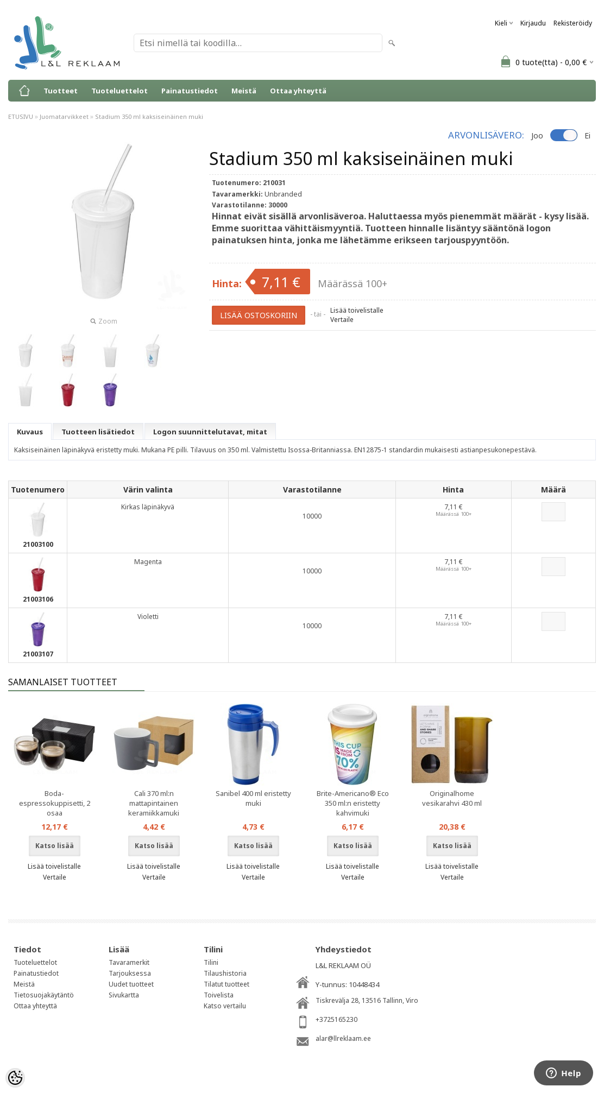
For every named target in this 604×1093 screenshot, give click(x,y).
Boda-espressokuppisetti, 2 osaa (54, 803)
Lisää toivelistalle (356, 310)
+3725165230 (336, 1019)
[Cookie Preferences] (15, 1078)
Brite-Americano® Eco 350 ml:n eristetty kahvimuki (353, 803)
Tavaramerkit (129, 962)
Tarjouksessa (130, 973)
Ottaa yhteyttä (298, 91)
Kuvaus (30, 432)
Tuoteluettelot (119, 91)
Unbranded (283, 194)
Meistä (243, 91)
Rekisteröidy (572, 23)
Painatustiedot (189, 91)
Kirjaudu (533, 23)
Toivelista (219, 995)
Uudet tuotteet (131, 984)
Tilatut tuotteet (226, 984)
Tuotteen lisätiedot (98, 432)
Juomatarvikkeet (64, 116)
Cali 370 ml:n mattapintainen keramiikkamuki (153, 803)
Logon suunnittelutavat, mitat (210, 432)
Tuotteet (60, 91)
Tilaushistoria (225, 973)
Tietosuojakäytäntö (44, 995)
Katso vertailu (225, 1005)
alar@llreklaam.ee (343, 1038)
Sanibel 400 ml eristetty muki (253, 798)
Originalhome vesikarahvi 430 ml (452, 798)
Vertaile (342, 319)
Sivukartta (124, 995)
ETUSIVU (20, 116)
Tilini (211, 962)
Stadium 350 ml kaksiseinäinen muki (149, 116)
